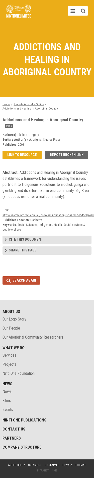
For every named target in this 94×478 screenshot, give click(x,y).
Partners (12, 438)
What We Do (14, 347)
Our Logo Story (14, 319)
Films (7, 400)
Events (8, 409)
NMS (54, 470)
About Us (11, 311)
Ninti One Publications (24, 420)
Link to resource (22, 155)
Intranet (43, 470)
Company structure (22, 447)
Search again (24, 280)
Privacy (67, 465)
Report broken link (66, 155)
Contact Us (14, 429)
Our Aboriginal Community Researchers (33, 337)
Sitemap (81, 465)
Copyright (34, 465)
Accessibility (16, 465)
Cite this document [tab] (26, 239)
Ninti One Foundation (19, 373)
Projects (9, 364)
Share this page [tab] (23, 250)
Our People (11, 328)
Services (9, 355)
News (7, 384)
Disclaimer (52, 465)
